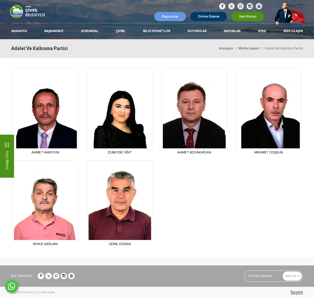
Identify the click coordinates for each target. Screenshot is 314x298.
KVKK (262, 31)
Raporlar (232, 31)
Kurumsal (89, 31)
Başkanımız (54, 31)
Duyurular (197, 31)
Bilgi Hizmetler (156, 31)
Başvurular (170, 16)
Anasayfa (19, 31)
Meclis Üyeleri (248, 48)
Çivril (120, 31)
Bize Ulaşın (293, 31)
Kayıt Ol (292, 276)
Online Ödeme (208, 16)
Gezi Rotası (247, 16)
